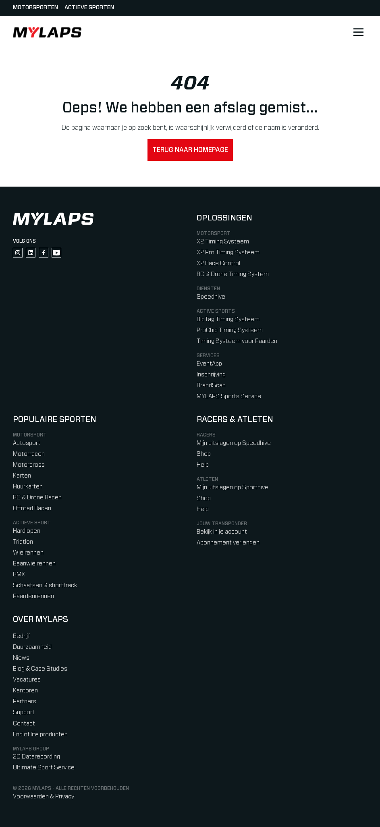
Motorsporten (35, 7)
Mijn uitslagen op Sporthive (232, 487)
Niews (21, 658)
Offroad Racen (32, 508)
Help (203, 465)
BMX (19, 574)
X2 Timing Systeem (223, 242)
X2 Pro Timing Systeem (228, 252)
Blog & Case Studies (40, 669)
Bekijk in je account (222, 532)
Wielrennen (28, 553)
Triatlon (23, 542)
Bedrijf (21, 636)
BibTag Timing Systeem (228, 319)
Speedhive (211, 297)
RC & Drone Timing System (233, 274)
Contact (24, 724)
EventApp (209, 364)
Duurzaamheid (32, 647)
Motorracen (29, 454)
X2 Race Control (218, 263)
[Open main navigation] (358, 32)
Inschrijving (211, 375)
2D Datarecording (36, 757)
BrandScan (211, 385)
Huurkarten (28, 487)
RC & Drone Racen (37, 498)
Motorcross (29, 465)
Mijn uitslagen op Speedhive (234, 443)
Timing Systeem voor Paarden (237, 341)
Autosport (26, 443)
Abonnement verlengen (228, 543)
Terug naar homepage (190, 150)
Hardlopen (26, 531)
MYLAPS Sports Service (229, 396)
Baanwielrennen (34, 564)
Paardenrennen (33, 596)
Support (24, 712)
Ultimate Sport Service (44, 768)
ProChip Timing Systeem (230, 330)
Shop (204, 454)
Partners (24, 701)
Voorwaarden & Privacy (43, 797)
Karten (22, 476)
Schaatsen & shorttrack (45, 585)
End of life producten (40, 734)
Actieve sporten (89, 7)
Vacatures (27, 680)
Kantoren (25, 691)
